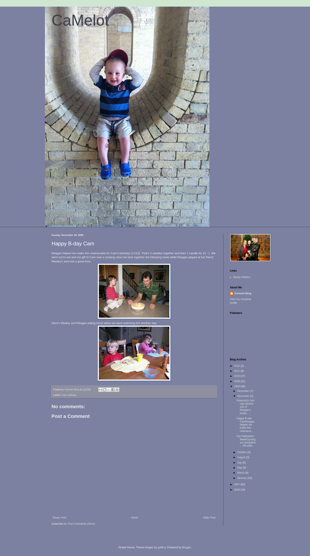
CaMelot (80, 20)
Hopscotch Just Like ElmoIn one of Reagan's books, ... (245, 407)
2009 (237, 381)
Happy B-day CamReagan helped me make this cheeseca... (245, 425)
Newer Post (59, 517)
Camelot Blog (242, 293)
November (243, 396)
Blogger (186, 547)
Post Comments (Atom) (81, 523)
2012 (237, 365)
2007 (237, 484)
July (240, 462)
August (241, 457)
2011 (237, 371)
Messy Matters (241, 277)
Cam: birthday (69, 395)
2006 (237, 489)
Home (134, 517)
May (240, 467)
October (242, 452)
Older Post (209, 517)
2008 (237, 386)
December (243, 391)
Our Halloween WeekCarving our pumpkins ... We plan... (246, 441)
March (241, 472)
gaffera (162, 547)
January (242, 478)
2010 (237, 376)
